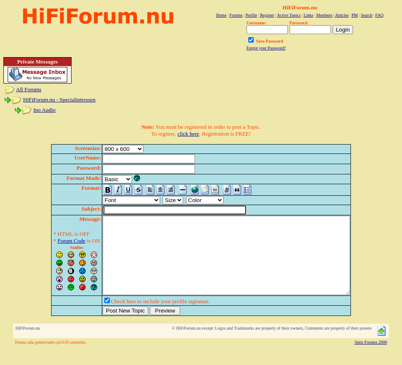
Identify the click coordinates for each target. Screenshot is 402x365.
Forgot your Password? (266, 48)
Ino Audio (44, 110)
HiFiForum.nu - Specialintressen (59, 99)
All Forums (29, 89)
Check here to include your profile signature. (145, 316)
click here (188, 133)
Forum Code (56, 241)
